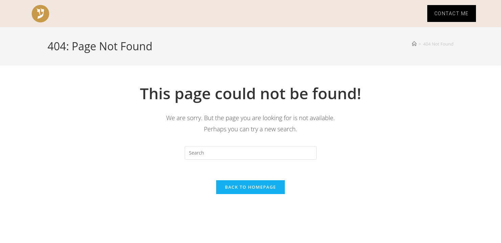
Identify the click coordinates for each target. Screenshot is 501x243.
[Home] (414, 44)
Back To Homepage (250, 187)
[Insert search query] (251, 153)
